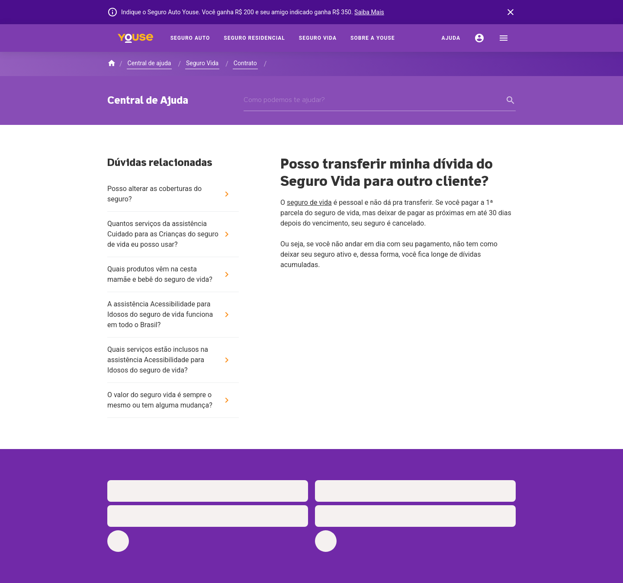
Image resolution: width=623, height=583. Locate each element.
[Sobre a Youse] (372, 38)
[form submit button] (510, 100)
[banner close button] (510, 12)
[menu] (503, 38)
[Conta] (479, 38)
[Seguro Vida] (318, 38)
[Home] (135, 38)
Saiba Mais (369, 12)
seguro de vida (309, 202)
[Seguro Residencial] (254, 38)
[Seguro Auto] (190, 38)
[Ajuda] (451, 38)
